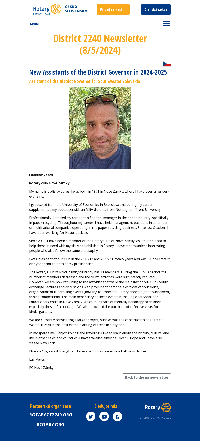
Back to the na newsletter (146, 377)
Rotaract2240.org (50, 415)
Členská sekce (156, 9)
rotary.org (50, 424)
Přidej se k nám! (113, 9)
